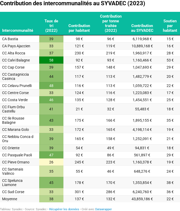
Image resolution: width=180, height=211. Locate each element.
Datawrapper (103, 209)
